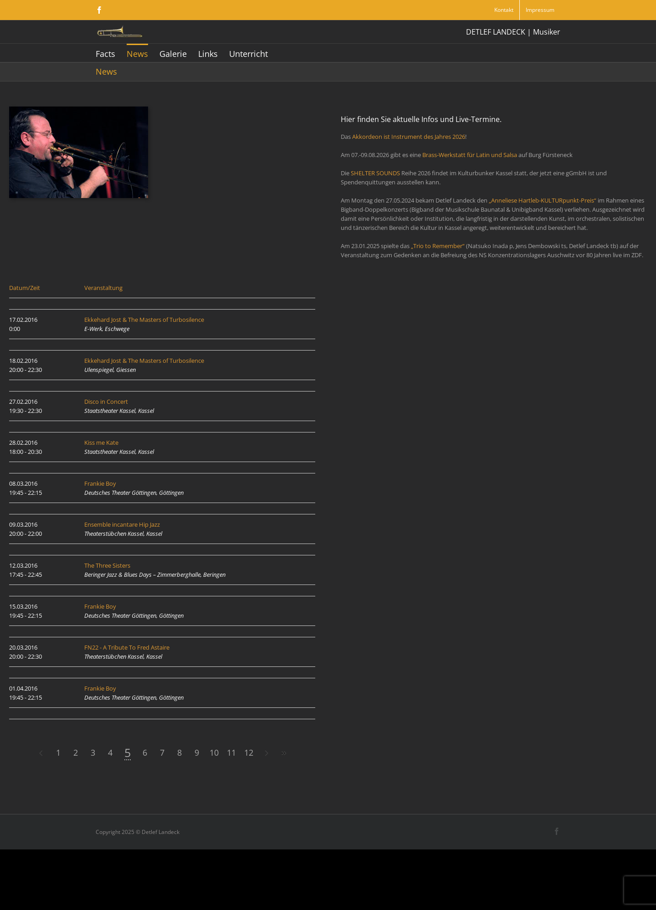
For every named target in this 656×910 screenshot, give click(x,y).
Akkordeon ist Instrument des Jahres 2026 (408, 136)
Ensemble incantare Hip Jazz (122, 524)
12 (195, 752)
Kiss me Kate (101, 442)
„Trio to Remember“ (438, 246)
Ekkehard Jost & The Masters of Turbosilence (144, 319)
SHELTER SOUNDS (375, 173)
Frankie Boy (100, 483)
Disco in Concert (106, 401)
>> (229, 753)
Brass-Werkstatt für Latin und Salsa (469, 155)
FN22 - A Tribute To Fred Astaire (126, 647)
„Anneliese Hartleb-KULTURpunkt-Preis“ (542, 200)
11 (177, 752)
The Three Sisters (107, 565)
